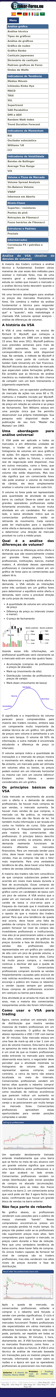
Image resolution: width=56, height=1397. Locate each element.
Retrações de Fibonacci (23, 217)
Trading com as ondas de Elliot (41, 1373)
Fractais (13, 233)
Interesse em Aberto (21, 196)
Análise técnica (18, 31)
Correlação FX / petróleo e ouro (25, 246)
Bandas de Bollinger (21, 161)
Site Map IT (16, 1385)
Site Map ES (44, 1383)
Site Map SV (29, 1385)
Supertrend (15, 105)
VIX (10, 171)
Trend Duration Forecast (24, 124)
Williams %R (16, 145)
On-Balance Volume (21, 187)
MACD (12, 90)
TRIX (11, 95)
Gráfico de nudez (19, 45)
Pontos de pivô (18, 212)
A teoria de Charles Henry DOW (15, 1373)
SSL (10, 100)
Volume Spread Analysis (24, 182)
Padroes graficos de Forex (25, 65)
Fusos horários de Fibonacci (26, 222)
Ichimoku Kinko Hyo (21, 86)
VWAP (12, 191)
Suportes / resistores (22, 208)
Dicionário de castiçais (23, 60)
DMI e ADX (15, 114)
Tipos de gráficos (19, 36)
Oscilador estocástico (22, 140)
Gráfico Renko (17, 50)
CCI (10, 150)
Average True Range (21, 166)
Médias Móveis (17, 81)
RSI (10, 135)
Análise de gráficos (20, 41)
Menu (13, 20)
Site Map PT (43, 1385)
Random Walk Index (21, 119)
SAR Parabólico (18, 110)
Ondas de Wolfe (18, 69)
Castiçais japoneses (21, 55)
